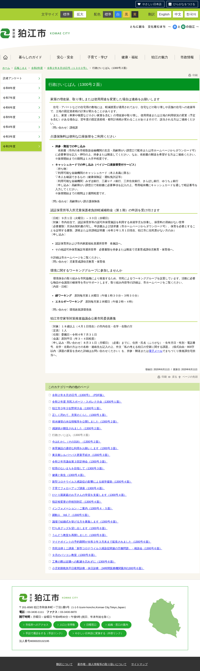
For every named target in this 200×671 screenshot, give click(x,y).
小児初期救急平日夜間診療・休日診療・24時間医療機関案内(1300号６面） (98, 568)
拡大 (80, 14)
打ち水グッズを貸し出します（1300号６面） (79, 528)
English (164, 14)
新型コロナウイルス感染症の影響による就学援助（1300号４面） (92, 481)
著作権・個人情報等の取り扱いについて (102, 664)
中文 (178, 14)
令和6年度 (9, 107)
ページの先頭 (188, 376)
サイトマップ (139, 664)
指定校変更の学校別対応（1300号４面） (77, 501)
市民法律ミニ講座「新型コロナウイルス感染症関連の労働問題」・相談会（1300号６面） (107, 548)
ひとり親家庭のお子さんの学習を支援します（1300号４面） (89, 494)
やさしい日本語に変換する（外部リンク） (99, 633)
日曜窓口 (91, 624)
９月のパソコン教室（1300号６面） (74, 555)
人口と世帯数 (67, 624)
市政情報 (187, 57)
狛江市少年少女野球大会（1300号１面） (77, 408)
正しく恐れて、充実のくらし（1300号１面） (79, 414)
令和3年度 (9, 136)
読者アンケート (12, 78)
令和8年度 (9, 88)
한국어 (191, 14)
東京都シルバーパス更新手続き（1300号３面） (81, 454)
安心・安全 (65, 57)
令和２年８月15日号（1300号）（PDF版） (78, 395)
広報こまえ (20, 68)
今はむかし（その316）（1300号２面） (76, 441)
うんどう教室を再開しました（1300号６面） (79, 535)
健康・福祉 (129, 57)
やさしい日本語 (152, 4)
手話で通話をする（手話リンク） (45, 633)
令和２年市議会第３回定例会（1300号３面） (79, 461)
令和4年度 (9, 126)
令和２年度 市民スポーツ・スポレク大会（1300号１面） (87, 401)
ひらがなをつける (184, 4)
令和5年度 (9, 117)
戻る (172, 376)
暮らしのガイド (30, 57)
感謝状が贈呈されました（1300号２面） (77, 428)
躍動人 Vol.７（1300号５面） (71, 515)
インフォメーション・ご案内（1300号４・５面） (82, 508)
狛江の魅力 (159, 57)
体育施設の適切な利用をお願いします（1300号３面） (85, 448)
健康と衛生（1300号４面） (69, 475)
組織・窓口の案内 (118, 624)
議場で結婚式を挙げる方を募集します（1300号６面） (85, 521)
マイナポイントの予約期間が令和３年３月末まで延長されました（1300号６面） (101, 541)
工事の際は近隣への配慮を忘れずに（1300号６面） (84, 561)
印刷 (193, 75)
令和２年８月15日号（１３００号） (67, 68)
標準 (66, 14)
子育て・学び (97, 57)
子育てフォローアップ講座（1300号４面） (78, 488)
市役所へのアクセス (37, 624)
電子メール (155, 350)
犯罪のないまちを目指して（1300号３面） (78, 468)
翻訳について (64, 664)
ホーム (5, 57)
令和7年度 (9, 97)
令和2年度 (37, 68)
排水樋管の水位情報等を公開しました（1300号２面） (85, 421)
